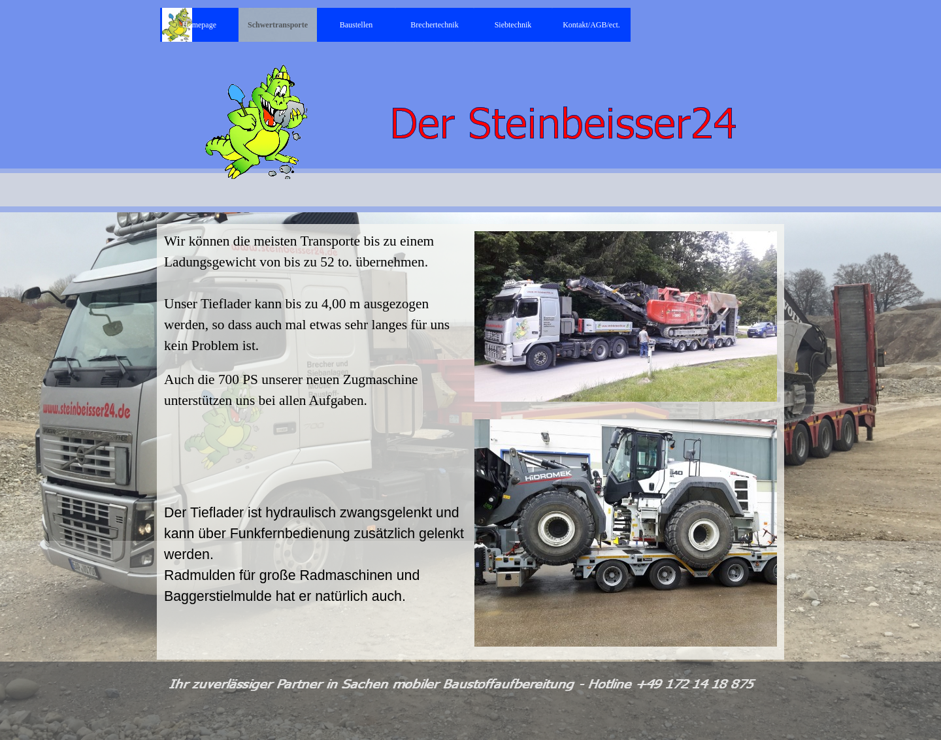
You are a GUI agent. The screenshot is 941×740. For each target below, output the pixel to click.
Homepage (199, 24)
